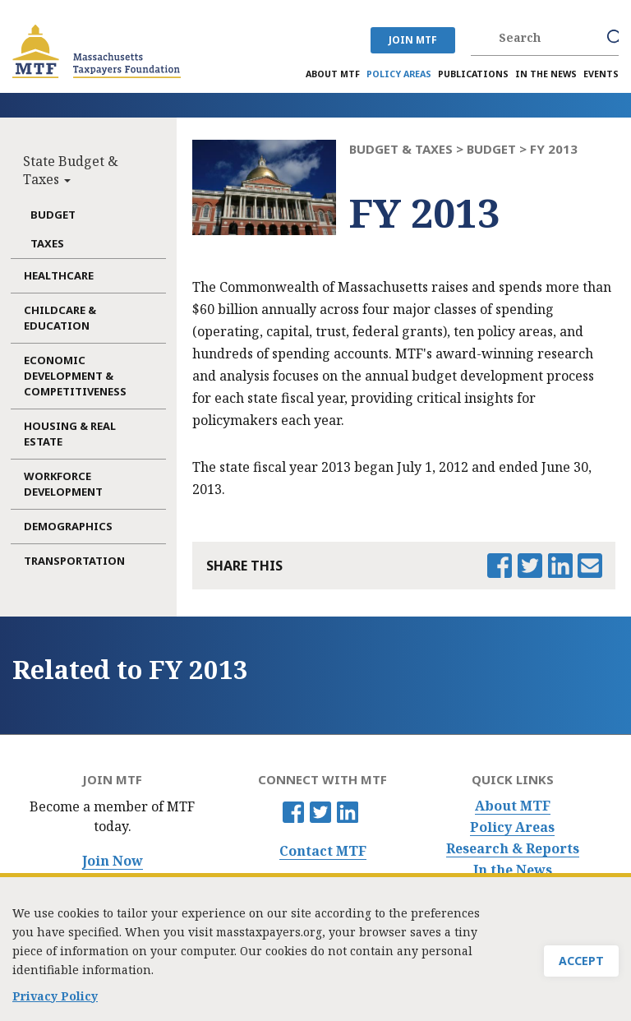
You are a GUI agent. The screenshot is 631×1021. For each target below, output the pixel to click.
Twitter (320, 812)
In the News (512, 870)
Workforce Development (63, 484)
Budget (53, 214)
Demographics (68, 526)
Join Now (112, 861)
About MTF (512, 806)
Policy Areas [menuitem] (398, 74)
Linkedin (347, 812)
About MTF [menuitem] (333, 74)
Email (590, 565)
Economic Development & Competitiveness (75, 376)
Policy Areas (512, 827)
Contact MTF (322, 851)
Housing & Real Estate (70, 433)
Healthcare (59, 275)
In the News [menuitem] (546, 74)
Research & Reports (512, 848)
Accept (581, 966)
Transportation (74, 560)
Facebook (293, 812)
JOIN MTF (413, 40)
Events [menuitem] (601, 74)
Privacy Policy (55, 1001)
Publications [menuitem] (473, 74)
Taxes (47, 243)
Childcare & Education (60, 318)
